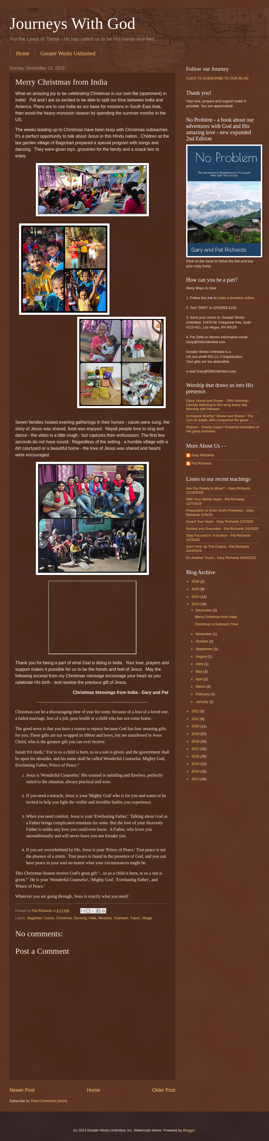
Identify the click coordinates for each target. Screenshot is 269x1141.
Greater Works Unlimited (67, 53)
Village (147, 918)
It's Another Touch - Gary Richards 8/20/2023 (221, 558)
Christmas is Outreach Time (216, 624)
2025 (196, 589)
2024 (196, 597)
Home (22, 53)
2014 (196, 771)
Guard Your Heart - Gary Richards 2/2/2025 (220, 521)
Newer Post (22, 1090)
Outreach (121, 918)
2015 (196, 764)
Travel (135, 918)
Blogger (189, 1130)
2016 (196, 756)
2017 (196, 749)
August (202, 656)
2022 (196, 711)
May (199, 671)
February (203, 694)
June (200, 664)
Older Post (163, 1090)
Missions (105, 918)
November (204, 634)
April (200, 679)
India (92, 918)
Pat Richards (202, 463)
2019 (196, 734)
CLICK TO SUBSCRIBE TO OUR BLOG (217, 78)
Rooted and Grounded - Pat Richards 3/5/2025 (222, 529)
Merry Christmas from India (216, 617)
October (202, 641)
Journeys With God (72, 23)
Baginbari (34, 918)
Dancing (80, 918)
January (202, 702)
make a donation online (236, 298)
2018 (196, 741)
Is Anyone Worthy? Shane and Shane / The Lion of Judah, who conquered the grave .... (220, 418)
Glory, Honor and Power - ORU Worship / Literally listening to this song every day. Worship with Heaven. (218, 405)
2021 (196, 719)
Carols (49, 918)
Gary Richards (203, 455)
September (205, 649)
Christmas (64, 918)
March (201, 686)
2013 (196, 779)
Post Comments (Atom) (49, 1101)
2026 (196, 581)
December (204, 610)
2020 (196, 726)
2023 (196, 604)
